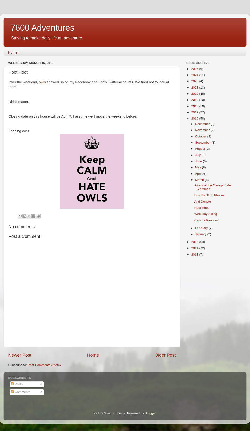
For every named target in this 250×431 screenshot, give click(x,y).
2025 (195, 69)
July (198, 155)
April (198, 173)
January (201, 234)
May (198, 167)
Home (12, 52)
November (203, 130)
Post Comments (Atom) (44, 365)
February (202, 228)
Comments (20, 392)
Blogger (150, 413)
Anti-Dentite (202, 201)
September (203, 142)
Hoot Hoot (201, 207)
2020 (195, 93)
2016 (195, 118)
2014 (195, 248)
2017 (195, 112)
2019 (195, 100)
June (199, 161)
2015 (195, 242)
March (200, 180)
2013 (195, 254)
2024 (195, 75)
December (203, 124)
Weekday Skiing (205, 214)
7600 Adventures (42, 28)
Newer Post (19, 355)
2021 (195, 87)
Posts (17, 384)
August (200, 148)
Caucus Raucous (206, 220)
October (201, 136)
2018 (195, 106)
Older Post (165, 355)
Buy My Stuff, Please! (209, 195)
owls (42, 82)
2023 (195, 81)
